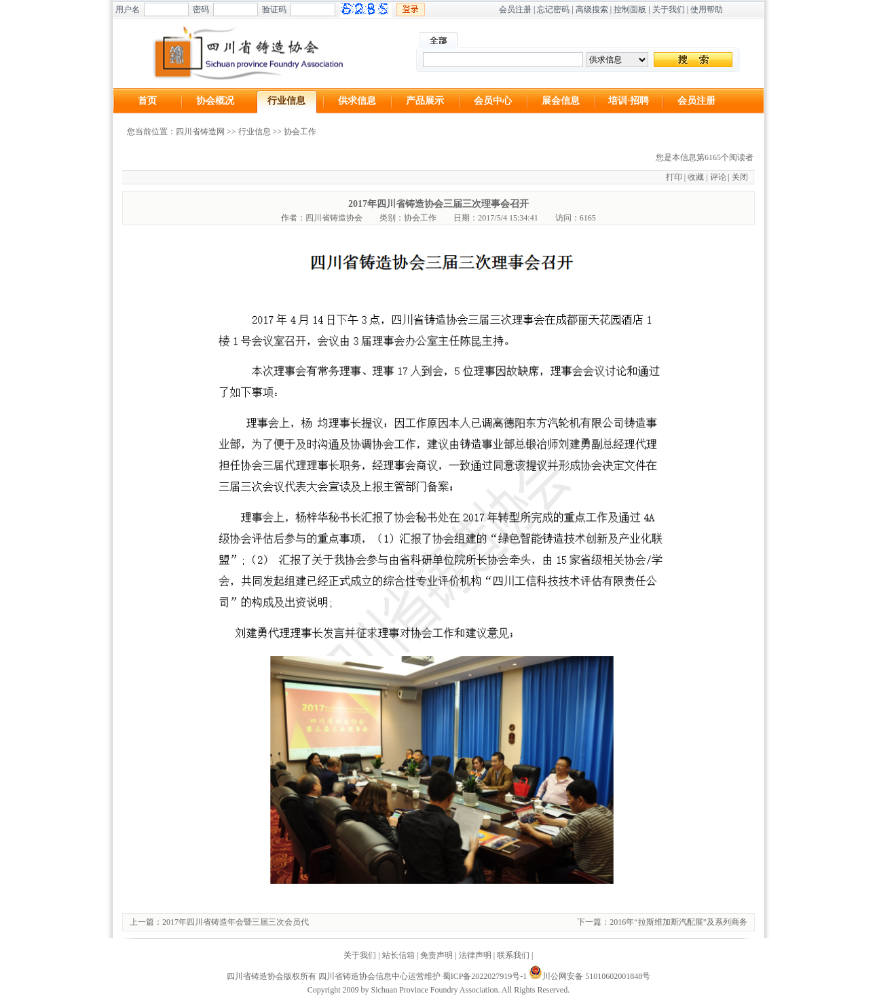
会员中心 (493, 101)
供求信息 (357, 101)
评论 (718, 177)
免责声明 (436, 955)
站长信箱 (398, 955)
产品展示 (425, 101)
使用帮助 (706, 9)
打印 (674, 177)
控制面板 (630, 9)
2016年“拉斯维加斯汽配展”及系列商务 (678, 922)
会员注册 (515, 9)
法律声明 (475, 955)
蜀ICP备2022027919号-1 (485, 976)
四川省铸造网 (200, 131)
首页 (147, 101)
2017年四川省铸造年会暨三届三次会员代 (235, 922)
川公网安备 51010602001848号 (589, 976)
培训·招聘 (628, 101)
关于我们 (668, 9)
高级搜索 (592, 9)
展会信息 (561, 101)
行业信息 (286, 101)
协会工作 (300, 131)
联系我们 (513, 955)
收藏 (696, 177)
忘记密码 (553, 9)
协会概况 (215, 101)
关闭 (740, 177)
